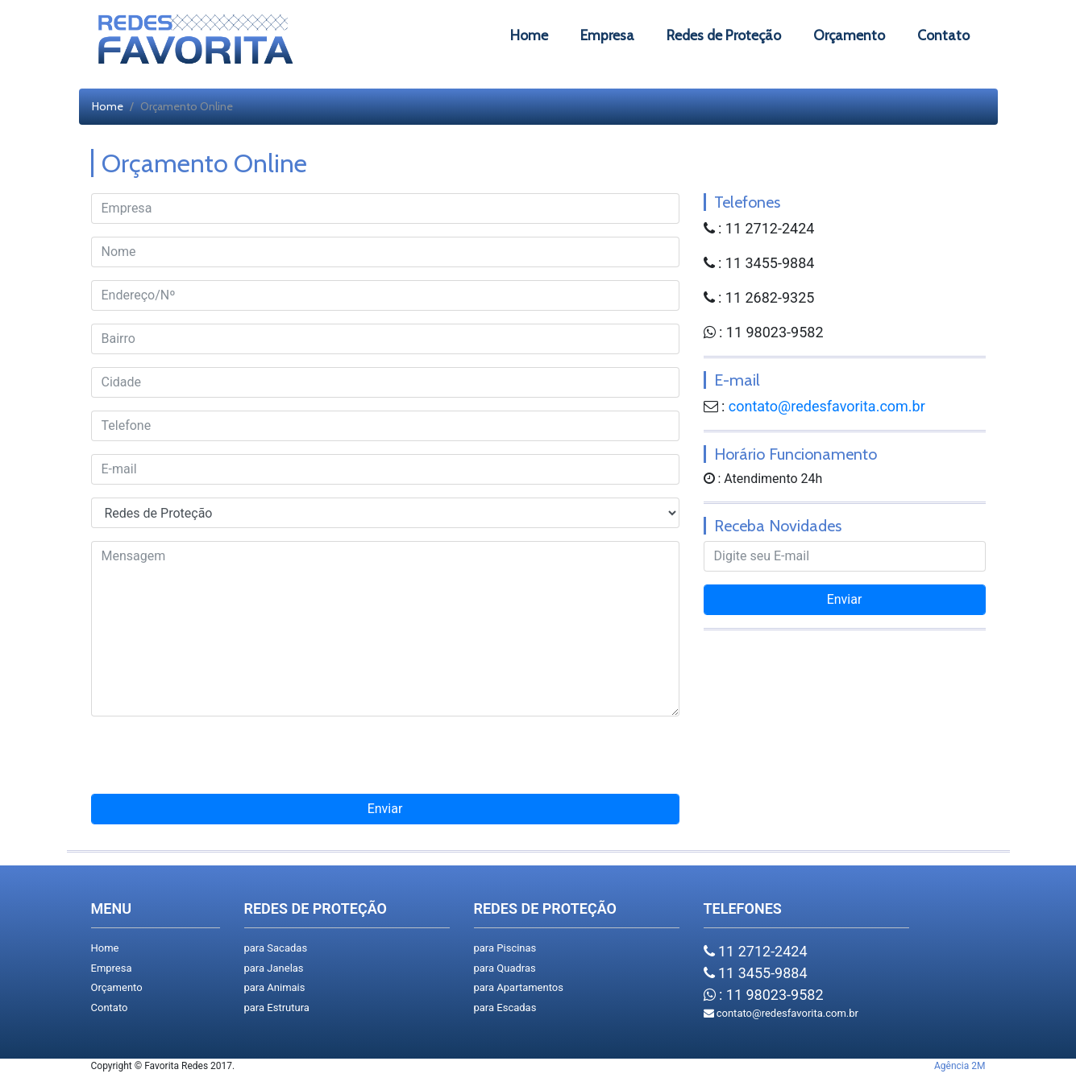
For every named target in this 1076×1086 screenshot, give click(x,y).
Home (107, 106)
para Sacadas (276, 948)
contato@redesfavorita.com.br (827, 406)
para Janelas (274, 968)
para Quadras (505, 968)
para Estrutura (277, 1007)
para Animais (274, 987)
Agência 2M (959, 1066)
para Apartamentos (518, 987)
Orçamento (117, 987)
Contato (109, 1007)
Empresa (111, 968)
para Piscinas (505, 948)
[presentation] (385, 761)
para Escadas (505, 1007)
